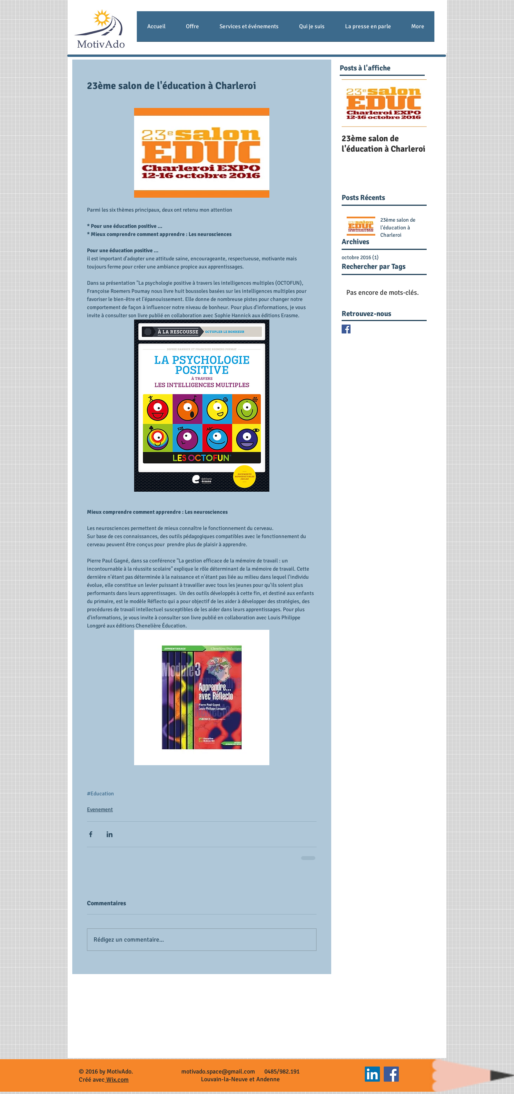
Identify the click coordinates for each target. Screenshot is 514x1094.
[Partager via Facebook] (90, 834)
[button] (192, 28)
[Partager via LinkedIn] (109, 834)
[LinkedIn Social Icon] (372, 1074)
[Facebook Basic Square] (346, 329)
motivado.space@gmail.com (218, 1071)
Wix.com (117, 1080)
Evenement (100, 809)
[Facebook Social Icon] (391, 1074)
